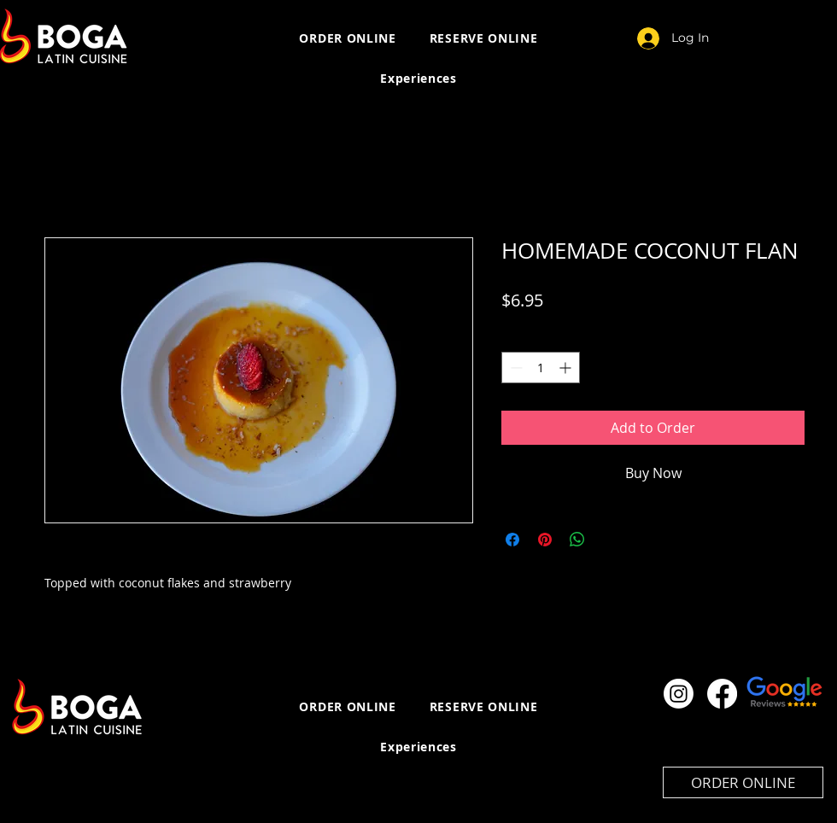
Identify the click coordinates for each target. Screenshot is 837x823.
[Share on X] (610, 539)
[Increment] (566, 367)
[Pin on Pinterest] (545, 539)
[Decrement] (514, 367)
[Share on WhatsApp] (577, 539)
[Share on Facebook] (512, 539)
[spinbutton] (540, 367)
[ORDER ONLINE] (743, 782)
